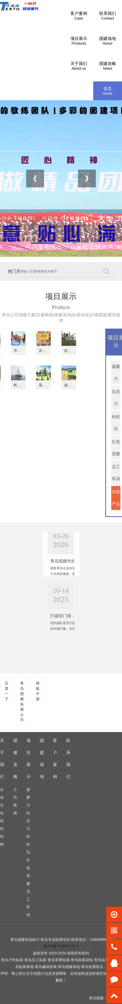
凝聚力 (28, 797)
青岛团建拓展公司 (22, 701)
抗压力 (28, 821)
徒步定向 (39, 350)
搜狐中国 (38, 691)
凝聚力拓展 (16, 385)
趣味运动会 (41, 385)
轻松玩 (28, 844)
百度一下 (6, 691)
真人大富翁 (16, 350)
